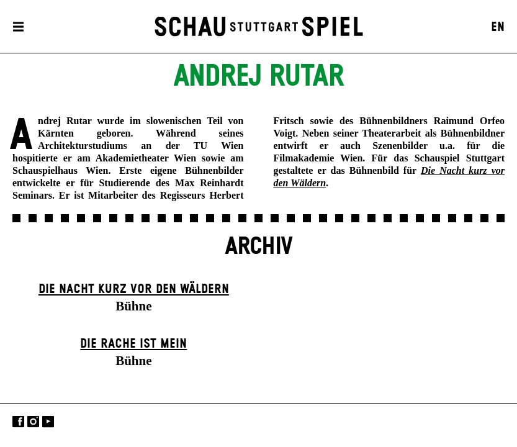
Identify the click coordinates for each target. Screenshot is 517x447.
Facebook (18, 422)
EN (498, 27)
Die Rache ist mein (133, 344)
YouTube (48, 422)
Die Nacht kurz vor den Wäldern (133, 289)
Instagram (33, 422)
